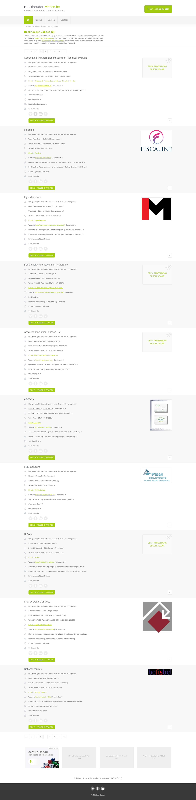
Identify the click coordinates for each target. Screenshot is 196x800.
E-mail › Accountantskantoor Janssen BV (43, 355)
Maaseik (39, 476)
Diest (44, 611)
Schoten (41, 543)
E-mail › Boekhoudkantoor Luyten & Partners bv (45, 288)
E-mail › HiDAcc (34, 557)
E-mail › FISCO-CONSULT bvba (40, 625)
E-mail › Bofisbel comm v (37, 692)
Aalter (44, 67)
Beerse (40, 274)
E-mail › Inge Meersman (37, 220)
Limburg (31, 476)
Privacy (102, 795)
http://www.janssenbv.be (43, 360)
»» (64, 51)
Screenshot (58, 85)
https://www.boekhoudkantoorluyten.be (49, 292)
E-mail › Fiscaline (34, 153)
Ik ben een (158, 9)
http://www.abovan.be (43, 427)
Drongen (45, 341)
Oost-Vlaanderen (34, 67)
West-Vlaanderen (34, 139)
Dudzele (46, 139)
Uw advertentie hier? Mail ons (79, 757)
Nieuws (39, 20)
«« (27, 51)
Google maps (54, 67)
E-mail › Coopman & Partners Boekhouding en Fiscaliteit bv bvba (51, 81)
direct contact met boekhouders (53, 41)
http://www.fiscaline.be (43, 158)
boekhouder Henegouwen (44, 38)
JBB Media (95, 795)
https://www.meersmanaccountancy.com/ (49, 225)
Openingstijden (34, 99)
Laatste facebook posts (37, 104)
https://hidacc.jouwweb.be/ (44, 562)
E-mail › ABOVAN (34, 423)
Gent (44, 678)
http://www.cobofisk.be (43, 85)
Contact (64, 20)
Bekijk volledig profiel (41, 121)
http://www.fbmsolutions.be (44, 495)
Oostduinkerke (48, 409)
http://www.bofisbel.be (43, 697)
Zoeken (51, 20)
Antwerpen (32, 274)
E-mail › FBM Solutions (36, 490)
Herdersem (46, 206)
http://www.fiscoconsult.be (44, 629)
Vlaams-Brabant (34, 611)
